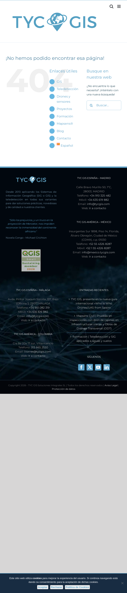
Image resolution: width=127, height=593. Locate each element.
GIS (59, 82)
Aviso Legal (111, 385)
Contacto (64, 138)
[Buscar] (91, 105)
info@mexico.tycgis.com (98, 252)
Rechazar (56, 587)
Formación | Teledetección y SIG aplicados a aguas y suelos (94, 339)
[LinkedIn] (106, 367)
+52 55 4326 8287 (100, 244)
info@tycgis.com (98, 204)
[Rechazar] (122, 583)
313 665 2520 (39, 347)
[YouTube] (98, 367)
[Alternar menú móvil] (119, 6)
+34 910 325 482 (100, 195)
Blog (60, 131)
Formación (65, 116)
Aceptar (43, 587)
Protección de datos (63, 388)
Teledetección (67, 89)
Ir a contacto (97, 208)
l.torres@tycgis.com (37, 351)
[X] (90, 367)
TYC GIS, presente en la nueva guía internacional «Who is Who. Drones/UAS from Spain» (94, 303)
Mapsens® (65, 123)
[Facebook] (81, 367)
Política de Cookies (77, 587)
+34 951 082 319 (39, 307)
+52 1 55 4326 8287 (98, 248)
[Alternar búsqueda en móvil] (111, 6)
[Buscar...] (104, 105)
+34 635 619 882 (98, 199)
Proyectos (64, 109)
